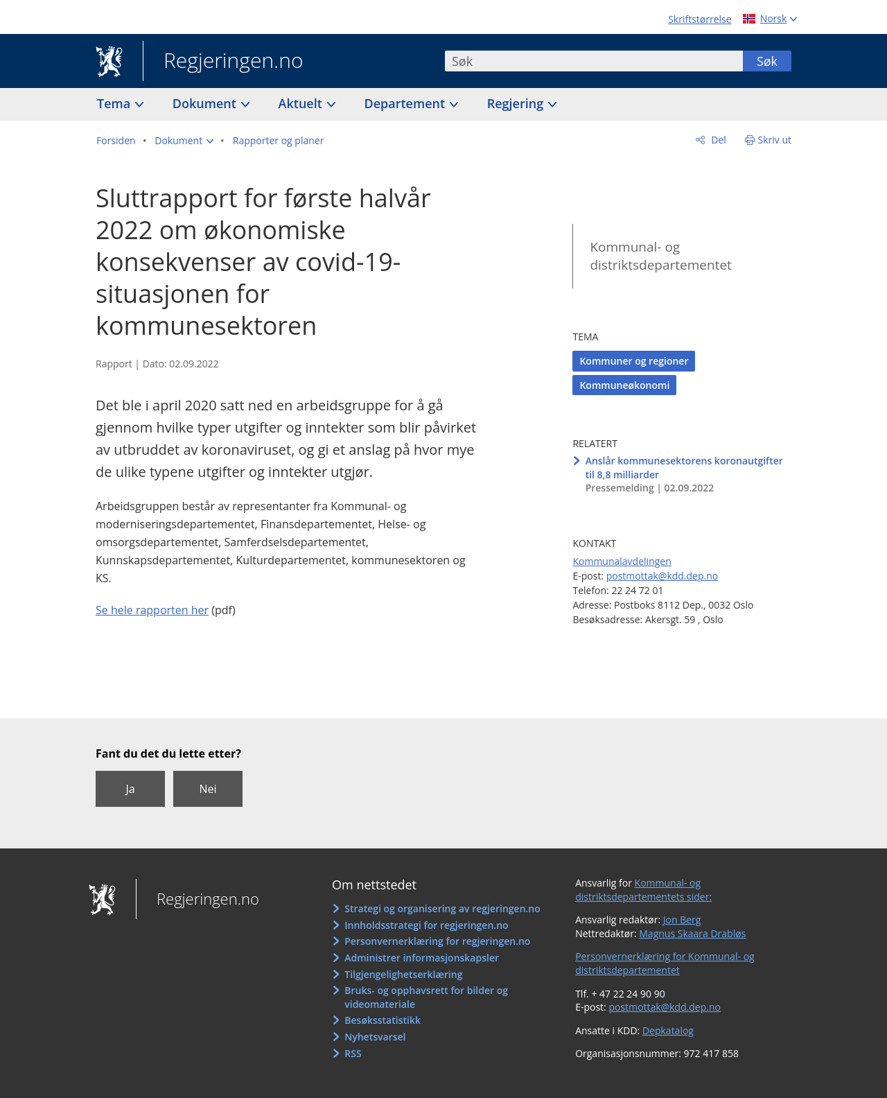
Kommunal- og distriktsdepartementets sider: (643, 889)
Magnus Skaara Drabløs (692, 933)
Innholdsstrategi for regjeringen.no (426, 925)
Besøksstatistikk (382, 1020)
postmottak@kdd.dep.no (662, 575)
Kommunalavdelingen (621, 561)
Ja (129, 788)
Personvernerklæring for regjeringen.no (437, 941)
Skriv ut (775, 139)
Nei (207, 788)
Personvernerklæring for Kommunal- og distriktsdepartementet (665, 963)
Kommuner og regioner (633, 360)
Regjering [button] (517, 103)
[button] (184, 141)
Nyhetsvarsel (374, 1036)
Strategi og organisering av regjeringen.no (442, 908)
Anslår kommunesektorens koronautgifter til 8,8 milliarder (684, 467)
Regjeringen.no (223, 62)
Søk (767, 61)
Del (717, 139)
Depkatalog (668, 1030)
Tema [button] (115, 103)
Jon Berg (682, 919)
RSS (352, 1053)
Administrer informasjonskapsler (421, 957)
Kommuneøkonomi (624, 385)
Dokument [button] (206, 103)
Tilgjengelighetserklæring (403, 974)
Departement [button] (406, 103)
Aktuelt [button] (302, 103)
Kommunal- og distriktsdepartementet (660, 256)
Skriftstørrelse (699, 19)
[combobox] (594, 61)
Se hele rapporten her (152, 610)
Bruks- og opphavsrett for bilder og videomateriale (426, 997)
